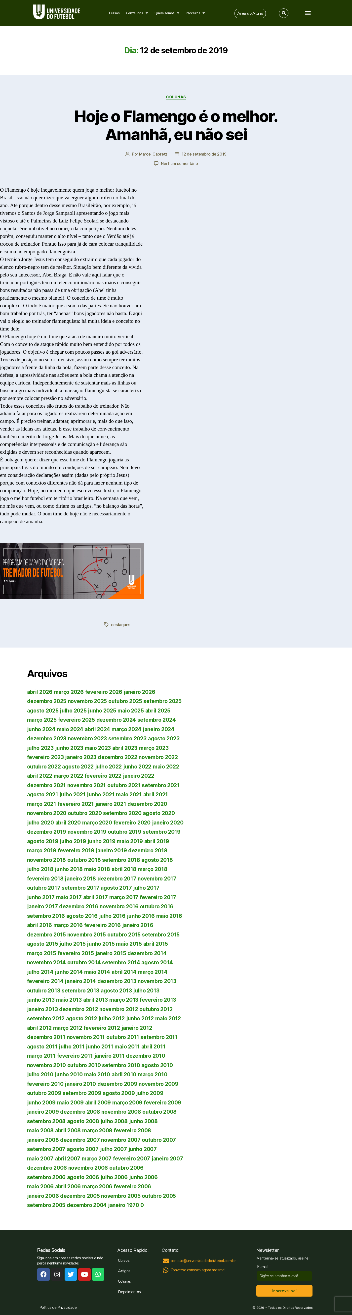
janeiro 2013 (42, 1009)
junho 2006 (143, 1177)
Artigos (124, 1271)
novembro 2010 (46, 1065)
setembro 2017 (80, 888)
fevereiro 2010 (45, 1084)
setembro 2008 (46, 1121)
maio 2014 (97, 972)
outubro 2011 (122, 1037)
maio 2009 (70, 1102)
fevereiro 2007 (131, 1158)
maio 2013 (69, 1000)
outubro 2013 (43, 990)
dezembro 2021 (46, 785)
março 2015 (41, 953)
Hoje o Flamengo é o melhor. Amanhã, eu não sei (175, 125)
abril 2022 (39, 776)
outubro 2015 (124, 934)
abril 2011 (153, 1046)
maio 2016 (169, 916)
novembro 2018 (46, 860)
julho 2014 (40, 972)
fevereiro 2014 (45, 981)
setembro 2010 (121, 1065)
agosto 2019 (42, 841)
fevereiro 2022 (103, 776)
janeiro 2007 (167, 1158)
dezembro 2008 (80, 1112)
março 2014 (152, 972)
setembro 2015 (161, 934)
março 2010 (152, 1074)
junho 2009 (41, 1102)
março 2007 (97, 1158)
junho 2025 (102, 711)
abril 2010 (124, 1074)
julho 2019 (73, 841)
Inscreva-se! (284, 1291)
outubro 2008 (159, 1112)
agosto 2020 (159, 813)
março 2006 (97, 1186)
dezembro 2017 (116, 879)
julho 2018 (40, 869)
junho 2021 (101, 794)
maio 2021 (129, 794)
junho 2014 (69, 972)
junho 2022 (137, 767)
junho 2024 (41, 729)
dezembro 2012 (78, 1009)
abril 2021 (155, 794)
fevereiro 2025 (76, 720)
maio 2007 (40, 1158)
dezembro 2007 (80, 1140)
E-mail (264, 1267)
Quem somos (167, 13)
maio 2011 (127, 1046)
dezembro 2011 (46, 1037)
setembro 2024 (156, 720)
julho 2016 (112, 916)
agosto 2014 (157, 962)
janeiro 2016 (137, 925)
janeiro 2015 (110, 953)
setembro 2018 (121, 860)
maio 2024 (70, 729)
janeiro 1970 (123, 1205)
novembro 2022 (158, 757)
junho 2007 (142, 1149)
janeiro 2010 (80, 1084)
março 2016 (68, 925)
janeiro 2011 (109, 1056)
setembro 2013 (80, 990)
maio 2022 (166, 767)
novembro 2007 (121, 1140)
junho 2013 (41, 1000)
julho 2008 (114, 1121)
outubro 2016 (156, 906)
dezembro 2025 (47, 701)
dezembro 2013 (116, 981)
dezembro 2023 (47, 738)
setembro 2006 (46, 1177)
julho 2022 (108, 767)
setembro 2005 (46, 1205)
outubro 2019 (124, 832)
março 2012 (67, 1028)
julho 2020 (40, 823)
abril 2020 (68, 823)
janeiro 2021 (110, 804)
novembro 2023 (87, 738)
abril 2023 (124, 748)
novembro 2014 (46, 962)
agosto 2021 (42, 794)
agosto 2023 (163, 738)
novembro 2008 (121, 1112)
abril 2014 (124, 972)
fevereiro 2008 (132, 1130)
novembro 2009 (158, 1084)
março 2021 (41, 804)
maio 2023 (98, 748)
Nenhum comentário (179, 163)
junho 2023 (69, 748)
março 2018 (152, 869)
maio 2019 (130, 841)
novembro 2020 (47, 813)
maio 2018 (97, 869)
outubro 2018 (84, 860)
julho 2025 (73, 711)
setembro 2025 (162, 701)
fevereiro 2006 (132, 1186)
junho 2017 (41, 897)
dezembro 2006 (47, 1168)
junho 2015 (101, 944)
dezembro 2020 (147, 804)
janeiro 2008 (43, 1140)
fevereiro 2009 (162, 1102)
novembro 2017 (157, 879)
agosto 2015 (42, 944)
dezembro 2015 (46, 934)
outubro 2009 (44, 1093)
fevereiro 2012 (102, 1028)
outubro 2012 (156, 1009)
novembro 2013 (157, 981)
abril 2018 (124, 869)
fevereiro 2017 (158, 897)
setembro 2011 (159, 1037)
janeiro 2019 (111, 850)
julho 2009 (149, 1093)
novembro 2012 (118, 1009)
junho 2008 (143, 1121)
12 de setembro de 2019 (204, 154)
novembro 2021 (86, 785)
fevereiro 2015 (76, 953)
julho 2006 (114, 1177)
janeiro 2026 (139, 692)
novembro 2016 (119, 906)
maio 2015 (129, 944)
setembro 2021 (161, 785)
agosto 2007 (83, 1149)
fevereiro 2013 (158, 1000)
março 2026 (69, 692)
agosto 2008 (83, 1121)
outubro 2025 (125, 701)
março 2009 (127, 1102)
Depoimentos (129, 1292)
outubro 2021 (124, 785)
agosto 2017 (116, 888)
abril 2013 (95, 1000)
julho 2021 (72, 794)
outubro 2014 (84, 962)
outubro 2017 (43, 888)
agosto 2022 (78, 767)
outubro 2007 (159, 1140)
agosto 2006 (83, 1177)
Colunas (176, 97)
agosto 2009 (119, 1093)
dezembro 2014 (147, 953)
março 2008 (97, 1130)
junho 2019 (101, 841)
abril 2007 (67, 1158)
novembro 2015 (86, 934)
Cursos (114, 13)
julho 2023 (40, 748)
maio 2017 (69, 897)
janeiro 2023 (80, 757)
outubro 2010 (84, 1065)
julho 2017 (146, 888)
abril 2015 (155, 944)
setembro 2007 (46, 1149)
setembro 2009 (82, 1093)
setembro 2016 (46, 916)
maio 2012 (168, 1018)
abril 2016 (39, 925)
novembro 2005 (121, 1196)
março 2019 (41, 850)
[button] (250, 13)
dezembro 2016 (78, 906)
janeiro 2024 (158, 729)
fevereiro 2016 (102, 925)
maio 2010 (97, 1074)
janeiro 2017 (42, 906)
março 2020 (97, 823)
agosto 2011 (42, 1046)
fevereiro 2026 (103, 692)
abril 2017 (95, 897)
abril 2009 (98, 1102)
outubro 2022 (44, 767)
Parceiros (195, 13)
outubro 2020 (85, 813)
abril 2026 (39, 692)
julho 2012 (112, 1018)
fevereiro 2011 (75, 1056)
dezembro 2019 (46, 832)
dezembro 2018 (147, 850)
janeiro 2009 (43, 1112)
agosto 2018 (157, 860)
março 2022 (68, 776)
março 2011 (41, 1056)
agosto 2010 (157, 1065)
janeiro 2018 (80, 879)
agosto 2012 (81, 1018)
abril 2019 (156, 841)
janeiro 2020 (168, 823)
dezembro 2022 (117, 757)
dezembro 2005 (80, 1196)
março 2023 (153, 748)
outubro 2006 (126, 1168)
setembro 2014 (121, 962)
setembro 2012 (46, 1018)
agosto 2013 (116, 990)
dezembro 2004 (87, 1205)
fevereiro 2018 (45, 879)
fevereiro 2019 (76, 850)
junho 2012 (140, 1018)
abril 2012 (39, 1028)
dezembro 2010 (145, 1056)
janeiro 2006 (43, 1196)
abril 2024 (97, 729)
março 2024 (126, 729)
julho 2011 (71, 1046)
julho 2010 (40, 1074)
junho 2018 (69, 869)
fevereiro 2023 (45, 757)
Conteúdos (137, 13)
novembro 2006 (88, 1168)
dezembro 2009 (117, 1084)
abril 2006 (68, 1186)
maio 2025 (130, 711)
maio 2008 (40, 1130)
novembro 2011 (86, 1037)
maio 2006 (40, 1186)
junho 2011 (99, 1046)
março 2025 (42, 720)
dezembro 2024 (116, 720)
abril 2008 (68, 1130)
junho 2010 (69, 1074)
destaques (120, 624)
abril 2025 (157, 711)
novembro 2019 (87, 832)
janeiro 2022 (138, 776)
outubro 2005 (159, 1196)
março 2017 (123, 897)
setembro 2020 (122, 813)
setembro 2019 (162, 832)
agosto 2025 (43, 711)
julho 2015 (72, 944)
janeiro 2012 (136, 1028)
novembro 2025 (87, 701)
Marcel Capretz (153, 154)
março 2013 (123, 1000)
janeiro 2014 (80, 981)
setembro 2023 (127, 738)
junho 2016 (141, 916)
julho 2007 (113, 1149)
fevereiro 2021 (76, 804)
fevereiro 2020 (132, 823)
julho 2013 (146, 990)
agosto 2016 (82, 916)
